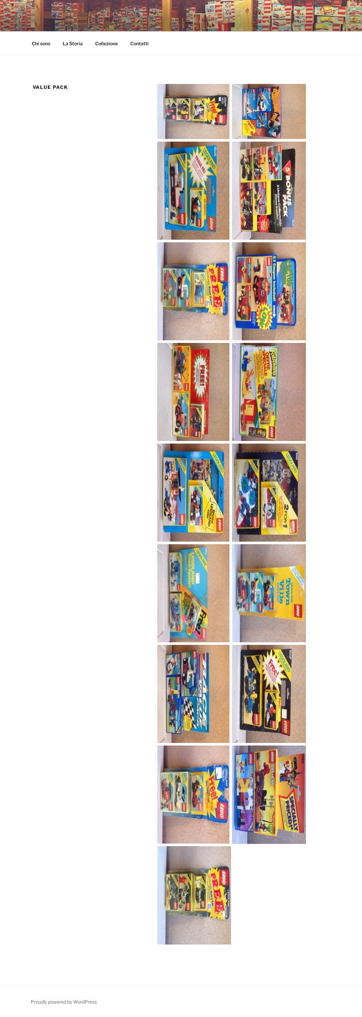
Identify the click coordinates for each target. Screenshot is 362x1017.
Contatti (139, 43)
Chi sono (41, 43)
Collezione (106, 43)
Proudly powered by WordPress (64, 1002)
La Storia (73, 43)
